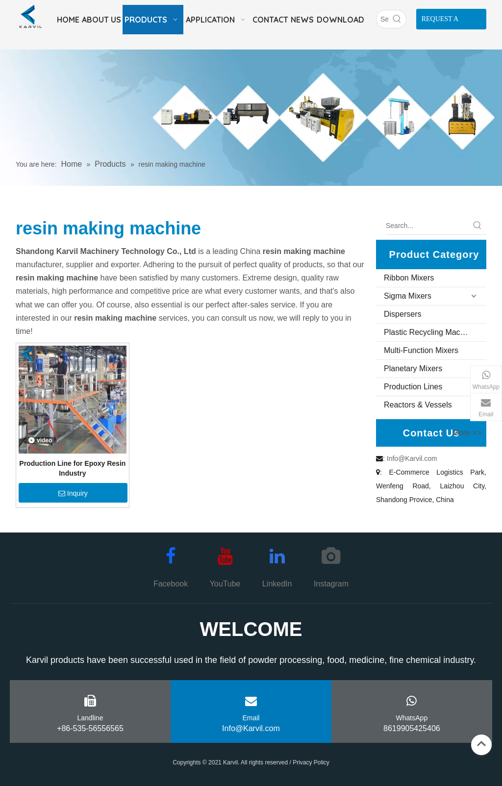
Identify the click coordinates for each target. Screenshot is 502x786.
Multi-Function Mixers (421, 350)
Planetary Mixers (413, 368)
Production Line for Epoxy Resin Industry (72, 468)
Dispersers (402, 314)
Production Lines (413, 386)
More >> (466, 433)
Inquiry (73, 493)
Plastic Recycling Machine (429, 332)
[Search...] (427, 225)
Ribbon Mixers (409, 278)
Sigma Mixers (407, 296)
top (481, 744)
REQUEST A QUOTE (440, 22)
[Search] (382, 19)
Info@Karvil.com (412, 458)
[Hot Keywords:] (397, 19)
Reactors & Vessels (418, 405)
